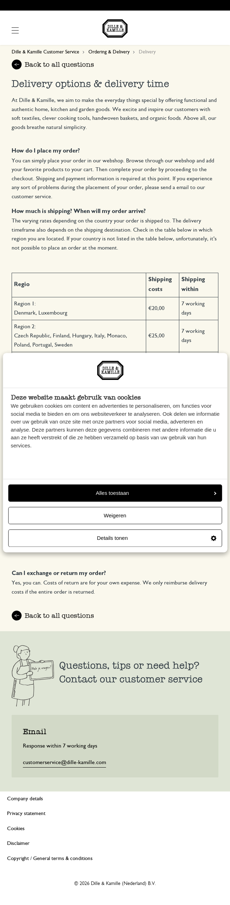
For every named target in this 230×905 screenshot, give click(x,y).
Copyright (18, 858)
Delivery (147, 52)
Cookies (16, 828)
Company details (25, 798)
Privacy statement (26, 813)
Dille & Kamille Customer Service (45, 52)
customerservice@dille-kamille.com (64, 762)
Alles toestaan (156, 493)
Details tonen (156, 538)
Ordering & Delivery (109, 52)
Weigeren (115, 516)
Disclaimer (18, 843)
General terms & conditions (63, 858)
